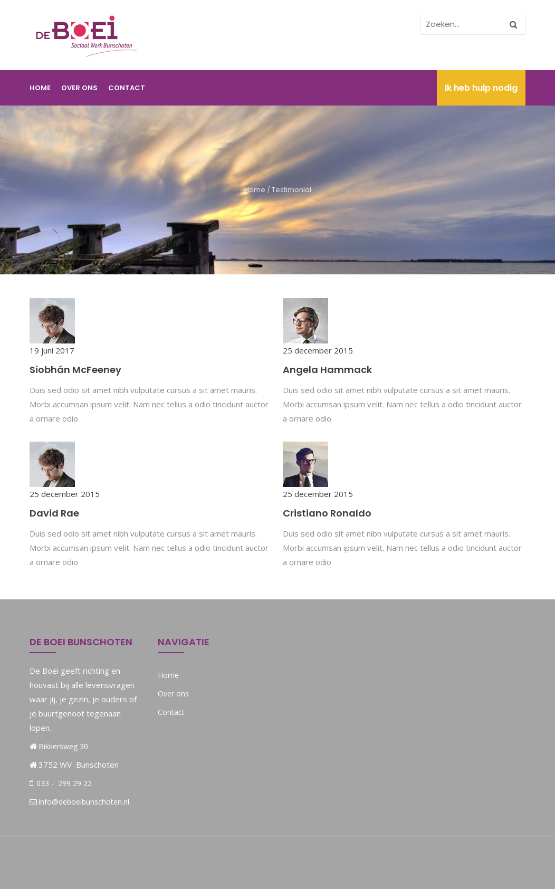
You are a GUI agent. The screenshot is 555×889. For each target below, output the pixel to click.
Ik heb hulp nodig (481, 88)
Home (40, 88)
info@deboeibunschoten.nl (79, 802)
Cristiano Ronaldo (327, 513)
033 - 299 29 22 (63, 783)
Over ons (79, 88)
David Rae (54, 513)
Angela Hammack (327, 369)
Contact (126, 88)
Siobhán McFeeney (75, 369)
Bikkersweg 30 (63, 746)
